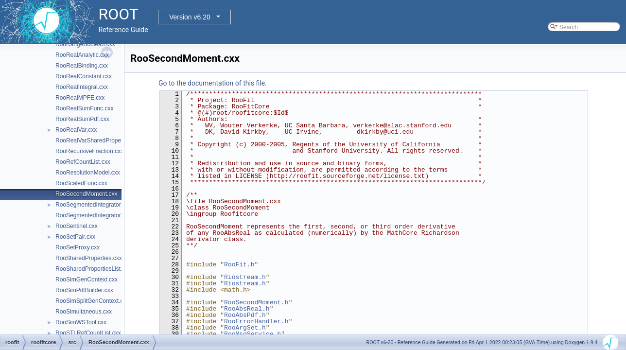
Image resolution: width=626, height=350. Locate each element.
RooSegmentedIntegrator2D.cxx (97, 215)
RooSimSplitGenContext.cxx (92, 301)
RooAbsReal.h (247, 308)
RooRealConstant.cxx (83, 76)
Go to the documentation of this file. (212, 83)
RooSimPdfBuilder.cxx (84, 290)
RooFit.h (239, 264)
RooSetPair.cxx (75, 236)
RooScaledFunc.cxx (81, 183)
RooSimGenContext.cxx (86, 279)
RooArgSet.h (245, 327)
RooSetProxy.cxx (77, 247)
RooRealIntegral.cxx (81, 87)
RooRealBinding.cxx (81, 65)
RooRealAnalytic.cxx (82, 55)
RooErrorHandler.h (256, 321)
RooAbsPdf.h (245, 315)
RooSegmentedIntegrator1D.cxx (97, 204)
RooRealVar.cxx (76, 129)
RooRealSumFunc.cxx (84, 108)
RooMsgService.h (252, 334)
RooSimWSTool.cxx (80, 322)
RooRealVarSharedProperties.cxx (98, 140)
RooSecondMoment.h (256, 302)
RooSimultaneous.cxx (83, 311)
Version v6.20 (189, 17)
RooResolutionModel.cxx (87, 172)
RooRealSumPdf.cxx (82, 119)
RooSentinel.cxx (76, 226)
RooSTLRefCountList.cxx (88, 333)
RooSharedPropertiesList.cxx (93, 268)
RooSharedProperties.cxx (88, 258)
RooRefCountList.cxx (82, 161)
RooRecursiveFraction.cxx (89, 151)
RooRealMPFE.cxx (79, 97)
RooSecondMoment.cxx (86, 194)
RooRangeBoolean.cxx (85, 44)
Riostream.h (245, 277)
